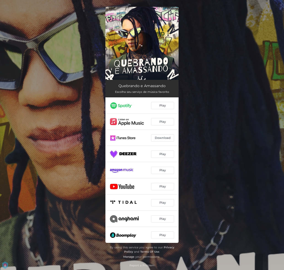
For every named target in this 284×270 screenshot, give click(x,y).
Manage (128, 256)
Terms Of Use (149, 251)
